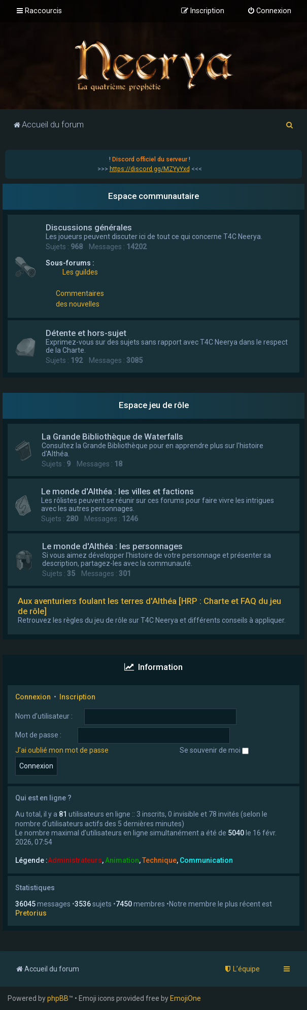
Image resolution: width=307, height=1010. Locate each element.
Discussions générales (89, 227)
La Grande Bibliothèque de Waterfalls (112, 436)
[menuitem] (269, 11)
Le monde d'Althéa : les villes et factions (117, 491)
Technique (159, 860)
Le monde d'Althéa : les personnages (112, 546)
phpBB (58, 998)
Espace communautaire (153, 196)
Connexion (33, 697)
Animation (122, 860)
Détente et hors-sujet (86, 333)
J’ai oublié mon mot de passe (62, 750)
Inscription (77, 697)
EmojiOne (185, 998)
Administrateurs (75, 860)
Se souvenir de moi (214, 750)
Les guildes (80, 272)
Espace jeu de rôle (154, 405)
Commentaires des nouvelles (80, 298)
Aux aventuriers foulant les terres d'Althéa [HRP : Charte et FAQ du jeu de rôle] (149, 606)
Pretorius (31, 913)
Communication (206, 860)
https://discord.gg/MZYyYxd (150, 169)
